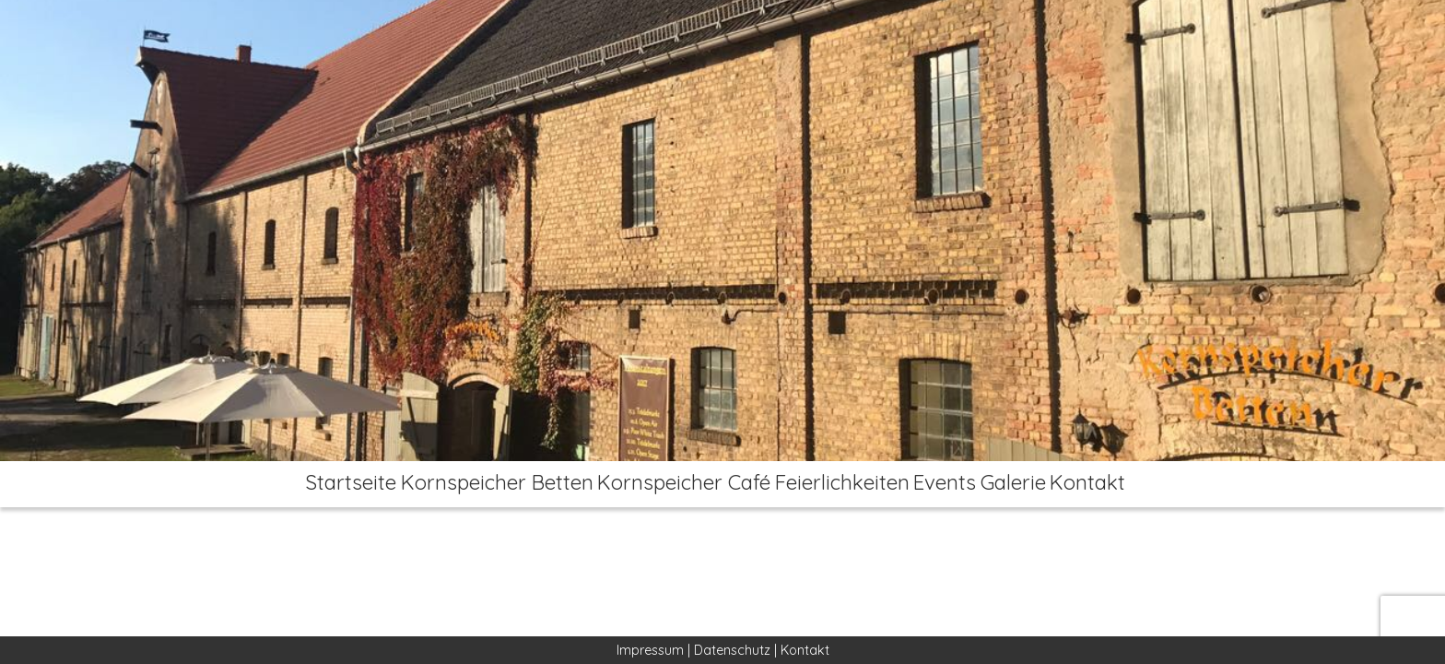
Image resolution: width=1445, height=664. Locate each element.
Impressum (650, 650)
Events (949, 484)
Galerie (1032, 484)
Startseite (317, 484)
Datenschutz (732, 650)
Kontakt (1120, 484)
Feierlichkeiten (834, 484)
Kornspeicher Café (666, 484)
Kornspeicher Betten (472, 484)
